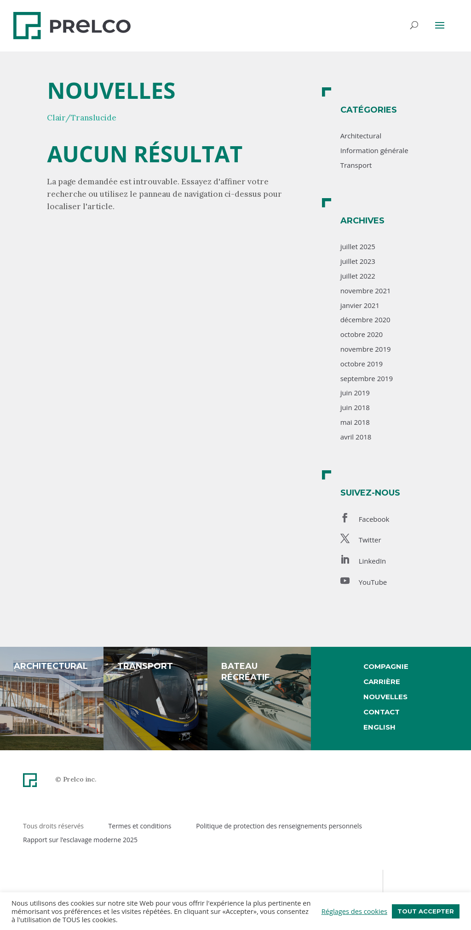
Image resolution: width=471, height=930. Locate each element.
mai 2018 (355, 422)
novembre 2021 (365, 290)
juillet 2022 (357, 275)
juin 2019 (355, 392)
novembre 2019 (365, 349)
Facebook (374, 519)
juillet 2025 (357, 246)
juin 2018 (355, 407)
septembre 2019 (366, 378)
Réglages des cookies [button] (354, 911)
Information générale (374, 150)
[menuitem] (385, 727)
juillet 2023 (357, 261)
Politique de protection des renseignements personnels (279, 826)
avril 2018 (356, 436)
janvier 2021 (359, 305)
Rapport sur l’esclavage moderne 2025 (80, 839)
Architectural (361, 135)
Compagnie (385, 666)
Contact (381, 711)
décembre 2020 (365, 319)
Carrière (381, 681)
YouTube (373, 582)
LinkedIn (372, 560)
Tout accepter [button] (425, 911)
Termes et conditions (140, 826)
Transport (356, 165)
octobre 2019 (361, 363)
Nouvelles (385, 696)
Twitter (370, 539)
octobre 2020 (361, 334)
